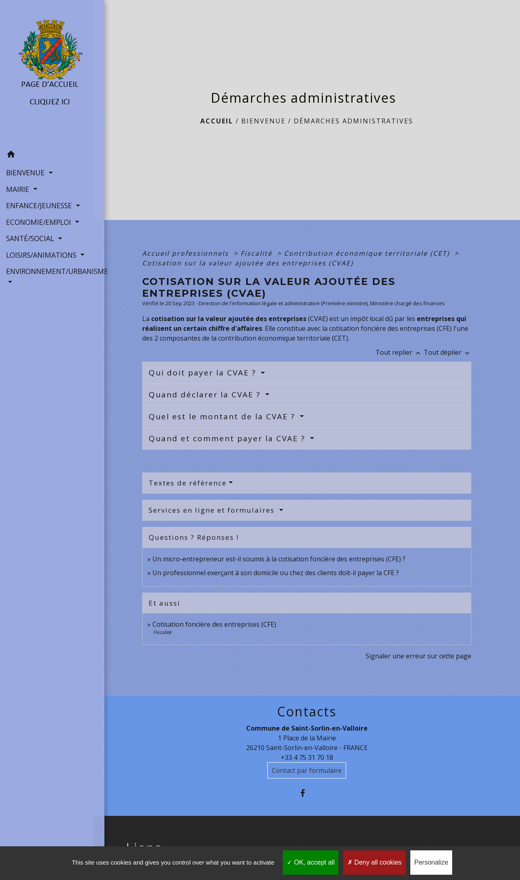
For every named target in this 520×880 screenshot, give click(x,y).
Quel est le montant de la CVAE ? (223, 416)
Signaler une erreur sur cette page (418, 655)
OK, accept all (310, 862)
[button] (46, 155)
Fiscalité (257, 253)
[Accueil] (46, 72)
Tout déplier (447, 352)
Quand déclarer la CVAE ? (206, 394)
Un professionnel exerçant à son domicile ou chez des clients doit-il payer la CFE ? (275, 572)
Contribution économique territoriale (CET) (368, 253)
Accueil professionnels (186, 253)
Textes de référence (188, 482)
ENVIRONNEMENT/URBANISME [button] (46, 271)
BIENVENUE (263, 120)
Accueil (216, 120)
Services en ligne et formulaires (213, 510)
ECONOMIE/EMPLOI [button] (39, 221)
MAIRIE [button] (18, 189)
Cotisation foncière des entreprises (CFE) (214, 624)
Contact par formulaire (307, 770)
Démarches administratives (353, 120)
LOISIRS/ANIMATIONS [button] (42, 254)
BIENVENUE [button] (26, 172)
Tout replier (399, 352)
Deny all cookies (374, 862)
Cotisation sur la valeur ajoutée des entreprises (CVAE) (247, 263)
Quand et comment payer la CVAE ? (228, 438)
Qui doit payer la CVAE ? (204, 372)
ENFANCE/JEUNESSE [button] (40, 205)
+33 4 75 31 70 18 (307, 757)
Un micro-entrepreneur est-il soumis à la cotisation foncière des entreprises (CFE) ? (278, 558)
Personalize (431, 862)
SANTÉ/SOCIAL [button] (31, 238)
